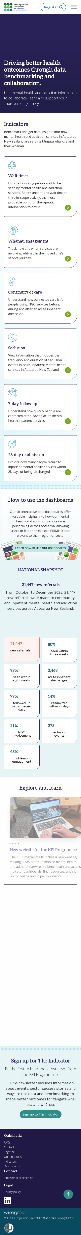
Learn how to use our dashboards (40, 548)
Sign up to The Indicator (40, 1114)
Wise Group (49, 1218)
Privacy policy (12, 1192)
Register (54, 7)
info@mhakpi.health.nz (18, 1178)
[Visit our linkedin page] (7, 1200)
